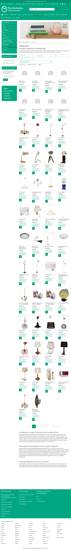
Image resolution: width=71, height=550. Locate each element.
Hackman (17, 527)
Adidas (2, 525)
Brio (2, 531)
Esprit (2, 539)
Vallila (58, 531)
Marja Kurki (31, 539)
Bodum (2, 529)
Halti (16, 529)
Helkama (17, 533)
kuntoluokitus (63, 452)
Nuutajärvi (45, 527)
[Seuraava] (58, 426)
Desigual (3, 533)
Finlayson (3, 543)
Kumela (31, 525)
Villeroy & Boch (60, 537)
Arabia (2, 527)
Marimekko (31, 537)
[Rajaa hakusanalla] (35, 62)
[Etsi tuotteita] (43, 9)
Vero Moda (59, 533)
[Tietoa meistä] (40, 4)
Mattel (30, 541)
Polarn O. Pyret (46, 531)
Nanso (44, 523)
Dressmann (3, 535)
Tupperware (60, 529)
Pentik (44, 529)
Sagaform (45, 543)
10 (54, 426)
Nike (44, 525)
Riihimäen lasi (46, 537)
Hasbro (16, 531)
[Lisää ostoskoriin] (20, 90)
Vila (58, 535)
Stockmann (59, 523)
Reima (44, 535)
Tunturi (58, 527)
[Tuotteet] (5, 14)
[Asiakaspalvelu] (10, 4)
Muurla (30, 543)
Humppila (17, 539)
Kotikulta (31, 523)
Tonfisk (58, 525)
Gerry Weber (18, 525)
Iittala (16, 541)
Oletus (34, 64)
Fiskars (16, 523)
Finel (2, 541)
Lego (30, 527)
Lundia (30, 535)
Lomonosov (32, 533)
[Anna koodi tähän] (9, 76)
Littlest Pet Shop (33, 531)
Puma (44, 533)
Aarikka (2, 523)
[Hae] (55, 9)
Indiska (16, 543)
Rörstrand (45, 541)
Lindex (30, 529)
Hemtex (17, 535)
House (16, 537)
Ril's (44, 539)
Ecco (2, 537)
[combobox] (43, 9)
